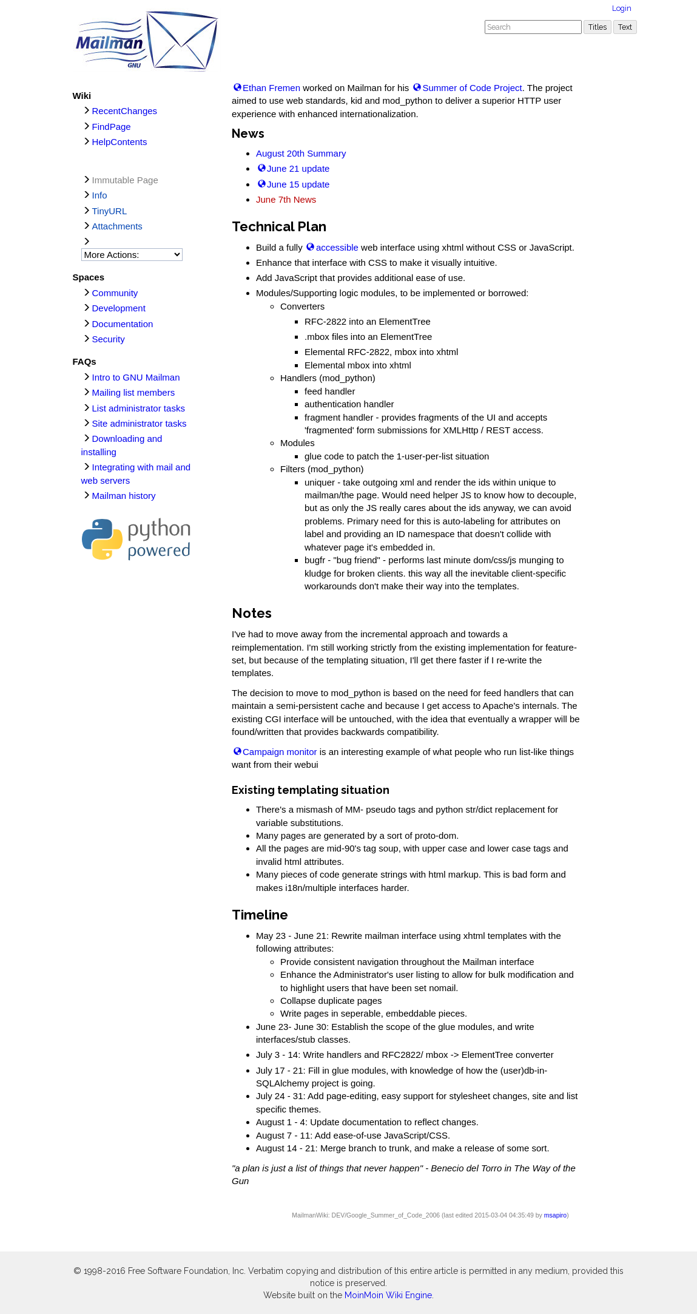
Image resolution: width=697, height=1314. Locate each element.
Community (115, 293)
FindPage (111, 126)
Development (119, 308)
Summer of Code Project (472, 88)
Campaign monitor (280, 752)
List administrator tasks (138, 408)
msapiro (555, 1215)
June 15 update (298, 184)
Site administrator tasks (139, 423)
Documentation (122, 324)
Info (99, 195)
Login (621, 8)
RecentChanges (125, 111)
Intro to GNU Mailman (136, 377)
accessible (337, 247)
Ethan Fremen (271, 88)
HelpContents (119, 142)
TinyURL (109, 211)
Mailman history (124, 495)
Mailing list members (133, 392)
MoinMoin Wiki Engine (388, 1295)
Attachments (117, 226)
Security (108, 339)
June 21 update (298, 168)
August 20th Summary (301, 153)
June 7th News (286, 199)
